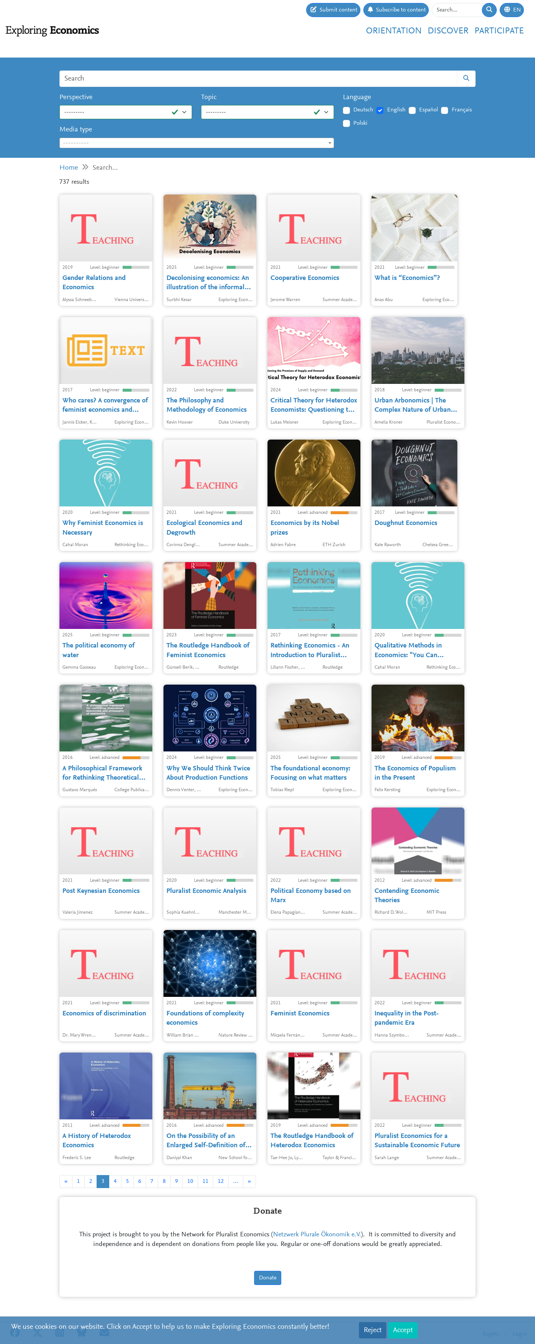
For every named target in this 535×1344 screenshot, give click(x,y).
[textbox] (197, 143)
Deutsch (363, 110)
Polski (360, 123)
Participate (499, 31)
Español (428, 110)
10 (190, 1181)
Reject (373, 1330)
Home (68, 168)
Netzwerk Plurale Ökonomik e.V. (317, 1235)
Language (357, 97)
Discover (448, 31)
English (396, 110)
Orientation (394, 31)
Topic (209, 97)
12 (221, 1181)
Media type (75, 129)
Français (462, 110)
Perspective (76, 97)
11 (205, 1181)
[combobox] (196, 143)
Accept (403, 1330)
